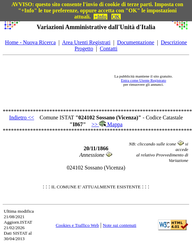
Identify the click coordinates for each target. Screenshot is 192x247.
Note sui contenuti (119, 225)
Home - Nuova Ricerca (30, 42)
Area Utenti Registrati (86, 42)
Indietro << (21, 117)
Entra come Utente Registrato (143, 80)
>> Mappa (107, 124)
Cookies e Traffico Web (77, 225)
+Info (100, 17)
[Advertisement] (64, 80)
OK (116, 17)
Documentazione (135, 42)
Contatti (109, 48)
